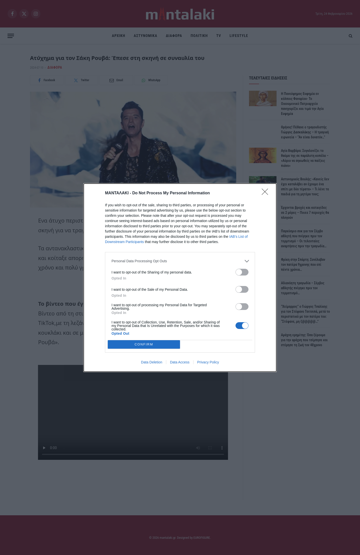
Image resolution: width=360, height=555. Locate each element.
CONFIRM (143, 344)
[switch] (242, 272)
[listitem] (180, 261)
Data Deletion (151, 362)
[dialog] (180, 278)
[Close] (266, 193)
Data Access (180, 362)
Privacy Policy (208, 362)
